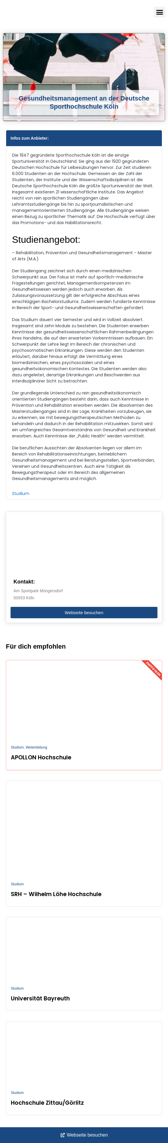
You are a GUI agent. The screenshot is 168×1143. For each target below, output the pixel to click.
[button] (159, 12)
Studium (20, 493)
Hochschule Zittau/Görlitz (47, 1103)
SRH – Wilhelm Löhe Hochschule (56, 894)
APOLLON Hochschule (41, 757)
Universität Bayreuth (40, 998)
